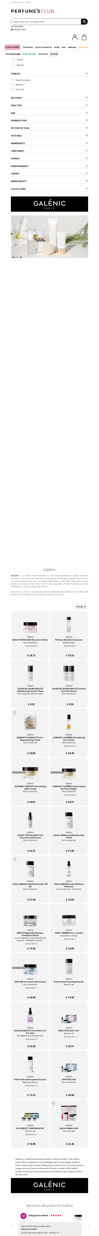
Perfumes (28, 47)
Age (49, 113)
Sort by (80, 606)
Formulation (49, 120)
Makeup (72, 47)
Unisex (17, 59)
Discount (49, 97)
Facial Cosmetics (43, 47)
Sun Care (83, 47)
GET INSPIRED (17, 26)
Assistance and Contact (21, 2)
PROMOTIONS (18, 29)
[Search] (84, 22)
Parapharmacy (12, 54)
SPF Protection (49, 128)
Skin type (49, 105)
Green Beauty (29, 54)
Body (56, 47)
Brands (54, 54)
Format (49, 158)
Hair (64, 47)
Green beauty (49, 181)
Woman (18, 65)
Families (49, 73)
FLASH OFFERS (12, 47)
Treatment (49, 150)
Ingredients (49, 143)
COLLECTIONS (49, 188)
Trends (49, 173)
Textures (49, 135)
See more (43, 54)
